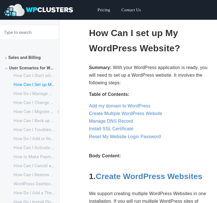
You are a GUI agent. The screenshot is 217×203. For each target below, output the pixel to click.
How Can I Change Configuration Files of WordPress (36, 102)
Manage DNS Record (111, 121)
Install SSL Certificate (111, 128)
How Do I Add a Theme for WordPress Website (36, 192)
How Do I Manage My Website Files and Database (36, 93)
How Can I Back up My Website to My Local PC (36, 120)
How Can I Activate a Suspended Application (36, 147)
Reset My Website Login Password (125, 136)
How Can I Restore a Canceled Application (36, 174)
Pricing (103, 10)
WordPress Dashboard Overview (36, 183)
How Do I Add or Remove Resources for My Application (36, 138)
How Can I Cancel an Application (36, 165)
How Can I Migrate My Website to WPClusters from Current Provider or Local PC (36, 111)
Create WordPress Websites (149, 176)
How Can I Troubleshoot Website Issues (36, 129)
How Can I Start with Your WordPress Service (36, 75)
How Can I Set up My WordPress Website (36, 84)
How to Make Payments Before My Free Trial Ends (36, 156)
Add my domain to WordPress (119, 105)
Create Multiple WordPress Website (125, 113)
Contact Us (131, 10)
